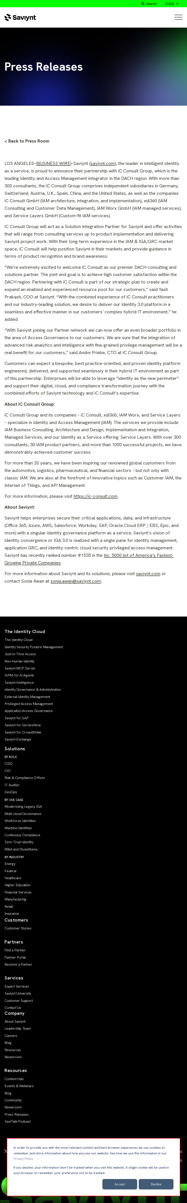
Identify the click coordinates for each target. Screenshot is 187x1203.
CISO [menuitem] (9, 763)
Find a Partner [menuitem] (15, 950)
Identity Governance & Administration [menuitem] (33, 689)
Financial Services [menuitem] (18, 892)
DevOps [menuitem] (11, 792)
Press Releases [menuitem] (17, 1114)
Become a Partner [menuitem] (18, 964)
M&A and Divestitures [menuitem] (21, 849)
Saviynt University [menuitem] (18, 993)
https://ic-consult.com (96, 496)
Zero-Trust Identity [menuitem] (19, 842)
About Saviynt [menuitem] (15, 1021)
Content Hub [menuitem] (14, 1079)
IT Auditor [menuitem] (12, 785)
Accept (120, 1184)
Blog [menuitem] (8, 1042)
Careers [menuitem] (11, 1035)
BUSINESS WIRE (53, 163)
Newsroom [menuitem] (13, 1057)
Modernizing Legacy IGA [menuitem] (23, 806)
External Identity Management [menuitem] (27, 696)
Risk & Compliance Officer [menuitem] (25, 777)
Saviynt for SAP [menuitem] (17, 718)
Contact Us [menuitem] (13, 1007)
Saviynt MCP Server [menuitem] (20, 668)
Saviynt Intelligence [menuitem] (19, 682)
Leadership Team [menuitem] (18, 1028)
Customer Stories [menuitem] (18, 928)
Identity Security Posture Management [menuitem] (34, 647)
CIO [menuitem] (7, 770)
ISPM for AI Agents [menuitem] (19, 675)
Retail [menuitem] (9, 906)
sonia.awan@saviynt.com (76, 581)
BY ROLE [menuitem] (11, 757)
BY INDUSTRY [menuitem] (14, 857)
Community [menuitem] (13, 1100)
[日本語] (171, 4)
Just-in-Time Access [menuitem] (20, 654)
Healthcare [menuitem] (13, 878)
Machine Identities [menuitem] (18, 828)
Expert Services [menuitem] (17, 986)
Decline (156, 1184)
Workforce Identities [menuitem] (20, 820)
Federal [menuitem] (10, 871)
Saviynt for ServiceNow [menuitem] (23, 725)
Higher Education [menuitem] (17, 885)
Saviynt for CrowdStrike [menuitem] (23, 732)
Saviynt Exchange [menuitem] (18, 739)
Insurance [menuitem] (12, 913)
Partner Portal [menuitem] (15, 957)
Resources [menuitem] (13, 1050)
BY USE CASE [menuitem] (14, 800)
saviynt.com (102, 163)
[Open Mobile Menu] (178, 17)
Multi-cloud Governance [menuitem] (23, 813)
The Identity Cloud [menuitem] (18, 639)
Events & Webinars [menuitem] (19, 1086)
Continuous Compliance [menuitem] (22, 835)
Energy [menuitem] (10, 863)
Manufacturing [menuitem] (15, 899)
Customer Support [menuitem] (19, 1000)
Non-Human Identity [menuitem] (20, 661)
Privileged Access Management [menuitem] (29, 703)
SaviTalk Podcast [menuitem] (18, 1121)
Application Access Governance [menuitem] (29, 710)
